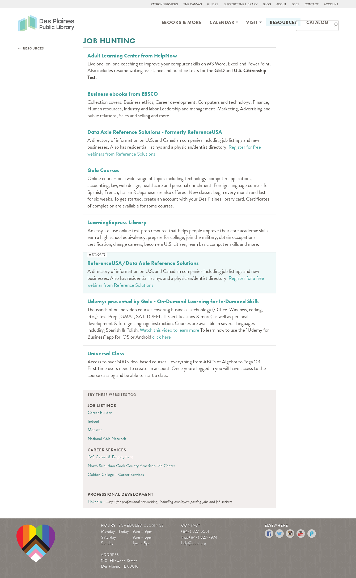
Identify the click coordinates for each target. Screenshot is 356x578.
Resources (283, 22)
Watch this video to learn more (169, 330)
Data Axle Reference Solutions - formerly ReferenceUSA (154, 131)
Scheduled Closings (141, 525)
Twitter (280, 533)
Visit (252, 22)
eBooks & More (182, 22)
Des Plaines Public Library (46, 22)
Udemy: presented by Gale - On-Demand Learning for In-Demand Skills (173, 301)
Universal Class (105, 353)
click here (161, 337)
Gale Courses (103, 170)
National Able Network (107, 438)
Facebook (269, 533)
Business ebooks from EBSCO (122, 93)
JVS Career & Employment (110, 457)
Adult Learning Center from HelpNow (132, 55)
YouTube (301, 533)
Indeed (93, 421)
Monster (95, 430)
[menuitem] (182, 22)
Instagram (290, 533)
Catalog (317, 22)
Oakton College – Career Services (116, 474)
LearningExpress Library (117, 222)
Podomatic (311, 533)
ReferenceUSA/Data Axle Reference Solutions (143, 263)
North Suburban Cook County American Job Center (131, 466)
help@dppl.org (193, 543)
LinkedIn (95, 501)
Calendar (222, 22)
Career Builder (100, 412)
